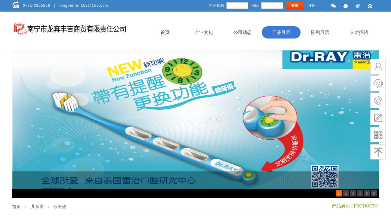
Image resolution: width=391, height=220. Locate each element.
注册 (312, 5)
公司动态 (242, 32)
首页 (165, 32)
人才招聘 (359, 32)
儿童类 (37, 206)
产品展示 (281, 32)
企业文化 (204, 32)
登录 (294, 5)
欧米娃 (59, 206)
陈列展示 (320, 32)
